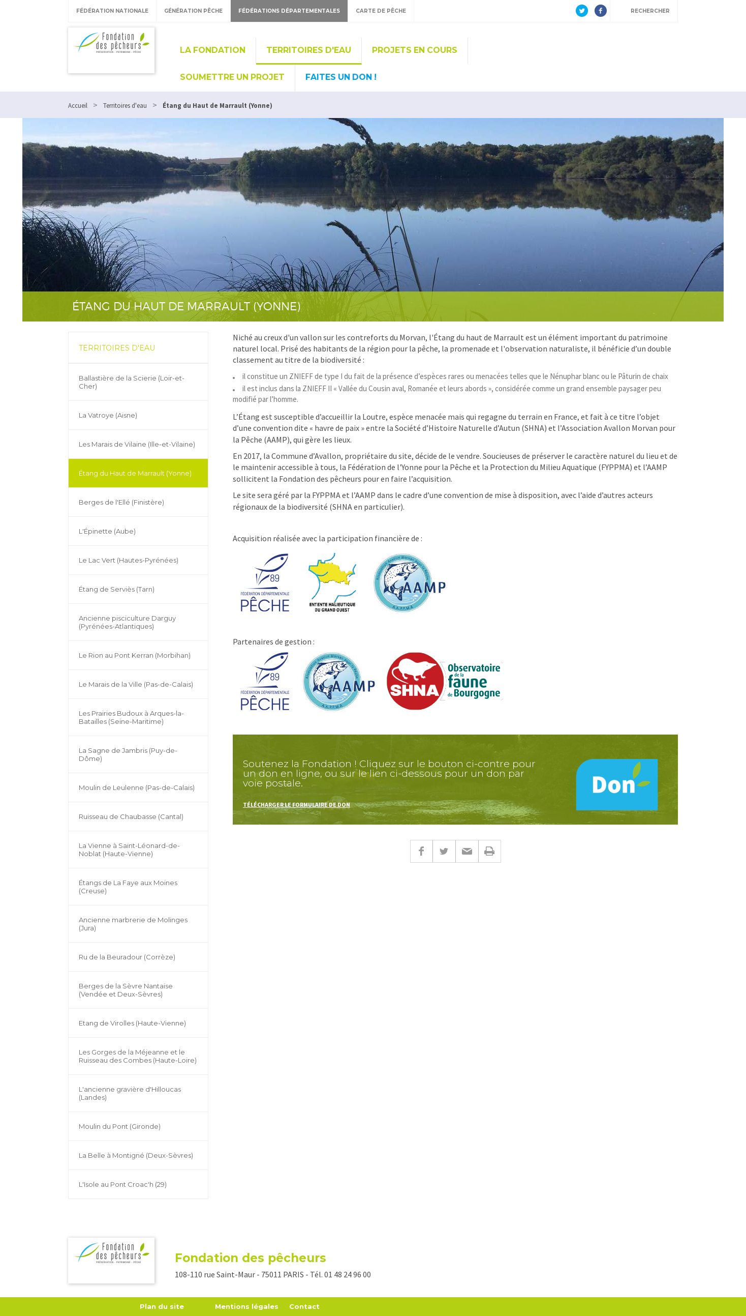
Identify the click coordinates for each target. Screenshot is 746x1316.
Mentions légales (246, 1306)
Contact (304, 1306)
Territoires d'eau (308, 50)
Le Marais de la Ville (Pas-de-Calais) (136, 684)
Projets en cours (414, 50)
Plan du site (162, 1306)
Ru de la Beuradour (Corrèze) (127, 957)
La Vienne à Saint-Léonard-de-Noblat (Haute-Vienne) (129, 849)
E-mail (466, 851)
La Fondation (212, 50)
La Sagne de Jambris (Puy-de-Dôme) (128, 754)
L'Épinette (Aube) (107, 531)
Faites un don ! (341, 77)
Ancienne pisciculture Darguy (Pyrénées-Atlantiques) (127, 622)
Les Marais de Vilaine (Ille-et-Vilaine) (137, 444)
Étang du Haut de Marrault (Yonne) (135, 473)
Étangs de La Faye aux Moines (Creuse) (128, 887)
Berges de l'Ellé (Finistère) (121, 502)
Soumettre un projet (232, 77)
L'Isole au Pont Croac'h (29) (123, 1184)
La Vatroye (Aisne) (108, 415)
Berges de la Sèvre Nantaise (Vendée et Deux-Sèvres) (126, 990)
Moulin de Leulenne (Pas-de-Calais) (137, 787)
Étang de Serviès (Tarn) (116, 589)
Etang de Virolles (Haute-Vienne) (132, 1023)
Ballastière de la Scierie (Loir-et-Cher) (131, 382)
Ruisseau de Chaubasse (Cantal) (131, 816)
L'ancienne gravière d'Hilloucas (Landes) (130, 1093)
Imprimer (489, 851)
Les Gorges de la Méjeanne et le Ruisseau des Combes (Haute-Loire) (138, 1056)
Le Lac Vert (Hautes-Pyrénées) (128, 560)
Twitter (443, 851)
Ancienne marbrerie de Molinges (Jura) (133, 924)
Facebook (421, 851)
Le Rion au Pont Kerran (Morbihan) (135, 655)
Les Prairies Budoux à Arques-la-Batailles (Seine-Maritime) (131, 717)
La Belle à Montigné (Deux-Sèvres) (136, 1155)
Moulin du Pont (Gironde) (120, 1126)
